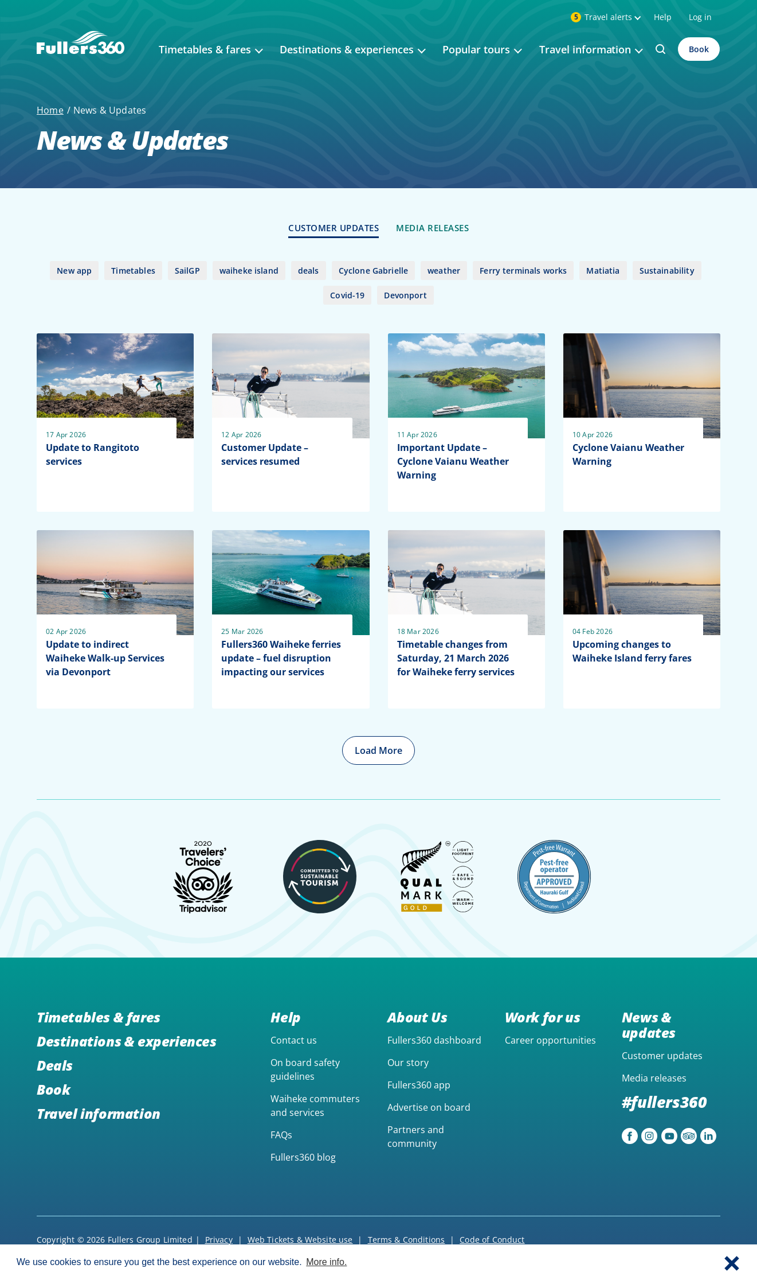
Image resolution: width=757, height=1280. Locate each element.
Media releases (654, 1078)
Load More (378, 750)
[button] (731, 1262)
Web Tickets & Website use (300, 1239)
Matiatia (602, 270)
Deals (55, 1065)
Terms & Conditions (406, 1239)
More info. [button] (326, 1262)
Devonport (405, 295)
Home (50, 110)
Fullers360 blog (303, 1157)
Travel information (98, 1113)
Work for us (543, 1016)
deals (308, 270)
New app (74, 270)
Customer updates (662, 1055)
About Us (417, 1016)
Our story (408, 1062)
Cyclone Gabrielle (374, 270)
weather (443, 270)
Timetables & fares (98, 1016)
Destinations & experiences (127, 1041)
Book (699, 49)
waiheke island (249, 270)
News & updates (649, 1024)
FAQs (281, 1135)
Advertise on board (428, 1107)
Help (663, 16)
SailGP (187, 270)
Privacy (219, 1239)
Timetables (133, 270)
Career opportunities (550, 1040)
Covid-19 (347, 295)
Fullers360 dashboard (434, 1040)
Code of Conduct (492, 1239)
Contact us (293, 1040)
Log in (700, 16)
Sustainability (667, 270)
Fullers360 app (418, 1085)
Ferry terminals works (523, 270)
